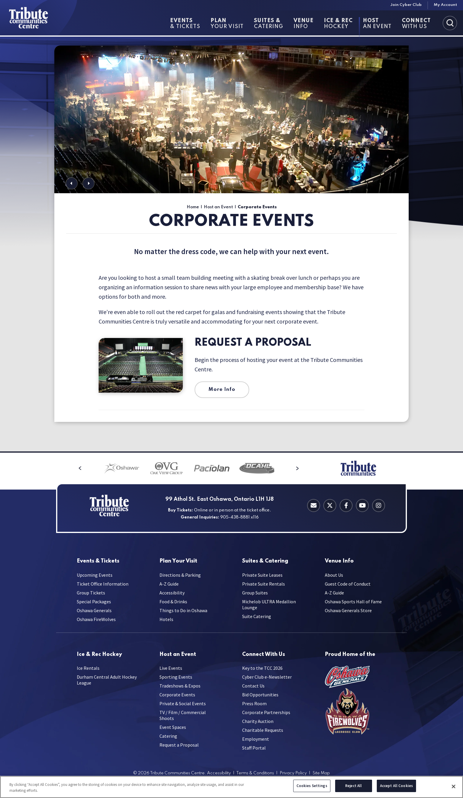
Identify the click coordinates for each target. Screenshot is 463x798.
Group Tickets (91, 593)
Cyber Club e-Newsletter (267, 677)
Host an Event (218, 207)
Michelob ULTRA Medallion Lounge (269, 604)
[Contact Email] (313, 505)
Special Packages (94, 601)
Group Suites (255, 593)
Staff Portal (254, 748)
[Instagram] (378, 505)
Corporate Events (177, 695)
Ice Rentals (88, 668)
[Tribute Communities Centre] (38, 17)
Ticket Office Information (102, 584)
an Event (377, 23)
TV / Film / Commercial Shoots (182, 715)
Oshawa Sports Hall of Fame (353, 601)
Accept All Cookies (396, 786)
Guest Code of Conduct (348, 584)
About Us (334, 575)
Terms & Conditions (255, 773)
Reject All (353, 786)
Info (304, 23)
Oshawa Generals (94, 610)
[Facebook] (346, 505)
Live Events (170, 668)
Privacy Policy (293, 773)
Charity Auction (257, 721)
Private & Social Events (182, 703)
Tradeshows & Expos (179, 686)
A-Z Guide (169, 584)
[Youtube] (362, 505)
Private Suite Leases (262, 575)
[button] (72, 183)
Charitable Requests (262, 730)
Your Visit (227, 23)
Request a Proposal (253, 343)
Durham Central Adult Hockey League (107, 680)
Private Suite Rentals (263, 584)
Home (193, 207)
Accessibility (172, 593)
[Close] (453, 787)
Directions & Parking (180, 575)
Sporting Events (175, 677)
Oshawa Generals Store (348, 610)
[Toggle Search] (450, 23)
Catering (268, 23)
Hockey (338, 23)
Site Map (321, 773)
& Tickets (185, 23)
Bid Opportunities (260, 695)
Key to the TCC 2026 (262, 668)
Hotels (166, 619)
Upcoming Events (95, 575)
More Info (221, 389)
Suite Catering (256, 616)
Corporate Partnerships (266, 712)
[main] (231, 244)
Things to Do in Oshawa (183, 610)
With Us (416, 23)
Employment (255, 739)
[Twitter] (329, 505)
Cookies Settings (311, 786)
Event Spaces (172, 727)
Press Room (254, 703)
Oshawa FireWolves (96, 619)
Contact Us (253, 686)
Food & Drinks (173, 601)
